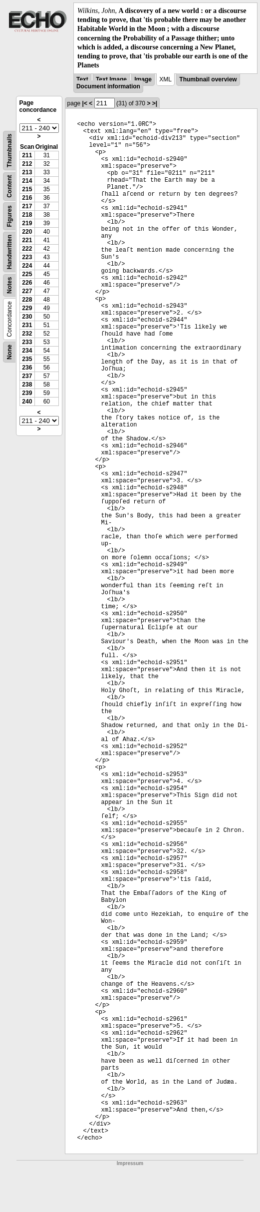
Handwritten (9, 252)
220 (27, 231)
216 (27, 197)
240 (27, 401)
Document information (108, 86)
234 (27, 350)
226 (27, 282)
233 (27, 342)
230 (27, 316)
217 (27, 206)
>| (154, 103)
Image (143, 79)
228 (27, 299)
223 (27, 257)
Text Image (111, 79)
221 (27, 240)
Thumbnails (9, 150)
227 (27, 291)
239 (27, 393)
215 (27, 189)
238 (27, 384)
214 (27, 180)
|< (84, 103)
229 (27, 308)
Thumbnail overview (208, 79)
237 (27, 376)
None (9, 352)
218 (27, 214)
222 (27, 248)
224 (27, 265)
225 (27, 274)
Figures (9, 216)
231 (27, 325)
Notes (9, 285)
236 (27, 367)
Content (9, 186)
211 (27, 155)
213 (27, 172)
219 (27, 223)
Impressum (130, 1163)
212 (27, 163)
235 (27, 359)
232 (27, 333)
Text (82, 79)
